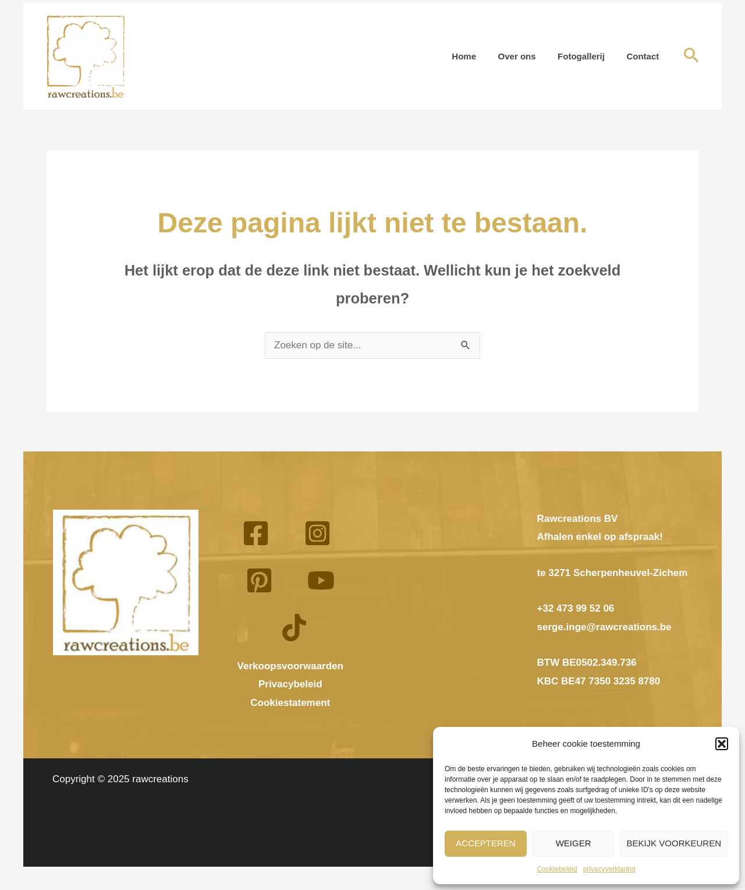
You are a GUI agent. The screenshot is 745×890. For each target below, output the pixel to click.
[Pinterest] (259, 580)
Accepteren (486, 843)
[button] (722, 744)
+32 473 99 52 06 (576, 608)
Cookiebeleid (557, 869)
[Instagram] (317, 533)
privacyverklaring (609, 869)
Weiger (573, 843)
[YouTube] (321, 580)
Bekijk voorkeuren (673, 843)
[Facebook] (255, 533)
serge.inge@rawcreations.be (604, 627)
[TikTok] (294, 627)
